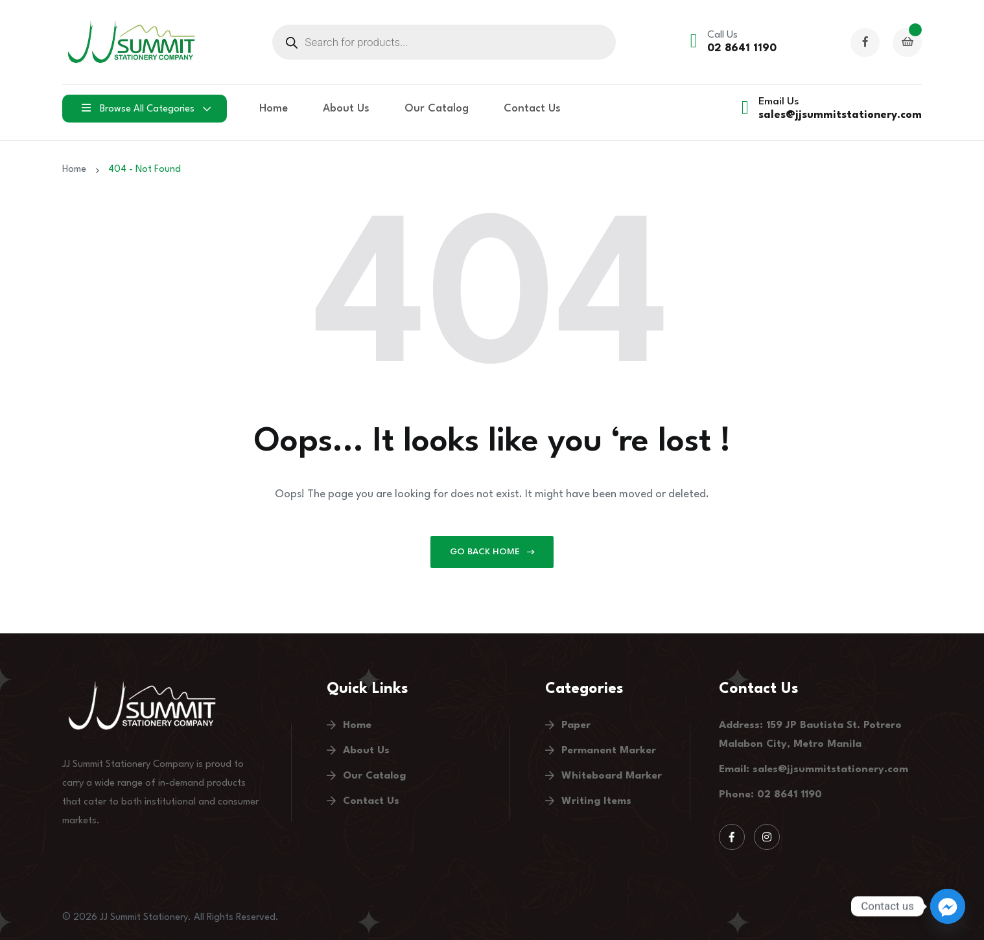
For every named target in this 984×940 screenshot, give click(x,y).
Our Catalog (436, 108)
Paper (576, 725)
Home (273, 108)
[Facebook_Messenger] (947, 906)
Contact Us (532, 108)
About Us (346, 108)
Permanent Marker (608, 751)
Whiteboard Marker (611, 776)
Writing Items (596, 801)
